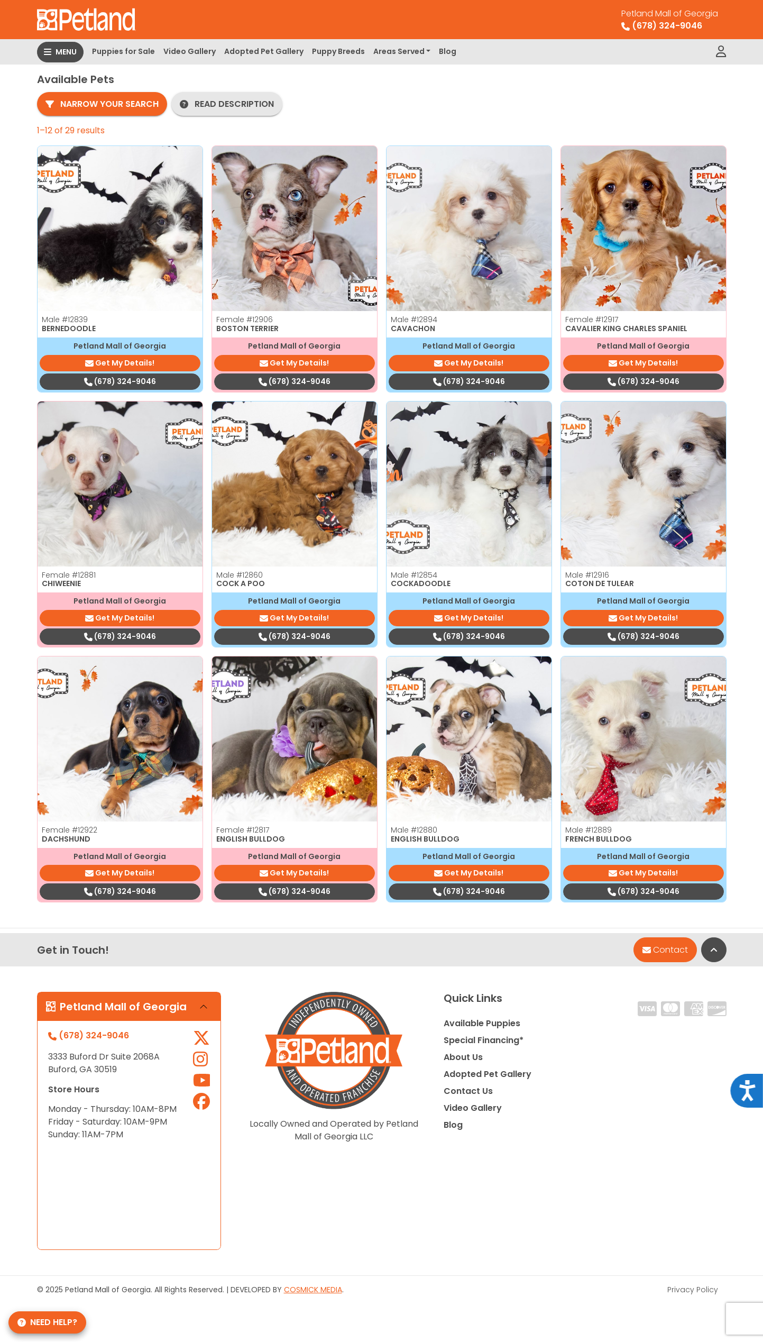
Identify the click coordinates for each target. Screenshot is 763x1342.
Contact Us (468, 1091)
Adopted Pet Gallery (264, 51)
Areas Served (399, 51)
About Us (463, 1057)
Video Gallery (189, 51)
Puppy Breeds (338, 51)
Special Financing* (483, 1040)
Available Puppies (482, 1023)
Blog (447, 51)
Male (65, 319)
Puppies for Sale (123, 51)
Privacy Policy (692, 1289)
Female (244, 319)
